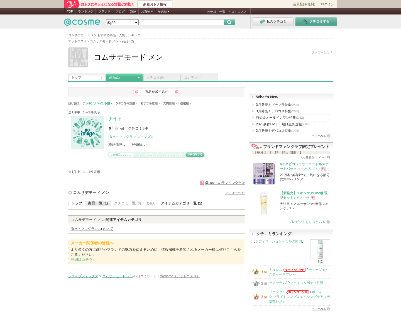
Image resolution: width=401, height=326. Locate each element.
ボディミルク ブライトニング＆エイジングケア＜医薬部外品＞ (299, 297)
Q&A (133, 11)
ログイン (327, 4)
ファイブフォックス (83, 276)
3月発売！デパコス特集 (277, 111)
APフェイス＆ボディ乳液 (304, 283)
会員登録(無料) (304, 4)
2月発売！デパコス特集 (277, 131)
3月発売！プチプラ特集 (277, 105)
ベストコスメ (237, 11)
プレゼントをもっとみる (306, 222)
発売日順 (170, 103)
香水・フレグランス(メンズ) (130, 137)
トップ (76, 77)
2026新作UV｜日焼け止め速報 (283, 124)
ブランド (104, 11)
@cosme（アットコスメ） (180, 276)
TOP (70, 11)
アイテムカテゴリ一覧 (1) (181, 203)
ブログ (120, 11)
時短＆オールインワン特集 (280, 118)
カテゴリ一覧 (216, 11)
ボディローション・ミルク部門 (278, 241)
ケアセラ (275, 283)
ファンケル (277, 292)
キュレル (275, 270)
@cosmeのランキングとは (225, 183)
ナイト (115, 118)
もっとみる (319, 135)
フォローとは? (235, 192)
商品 (114, 77)
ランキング (85, 11)
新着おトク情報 (155, 4)
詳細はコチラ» (82, 259)
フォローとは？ (322, 52)
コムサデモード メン (91, 192)
